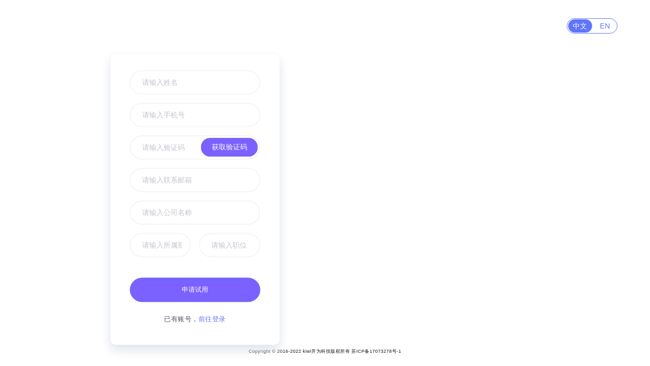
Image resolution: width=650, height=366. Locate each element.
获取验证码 (229, 147)
